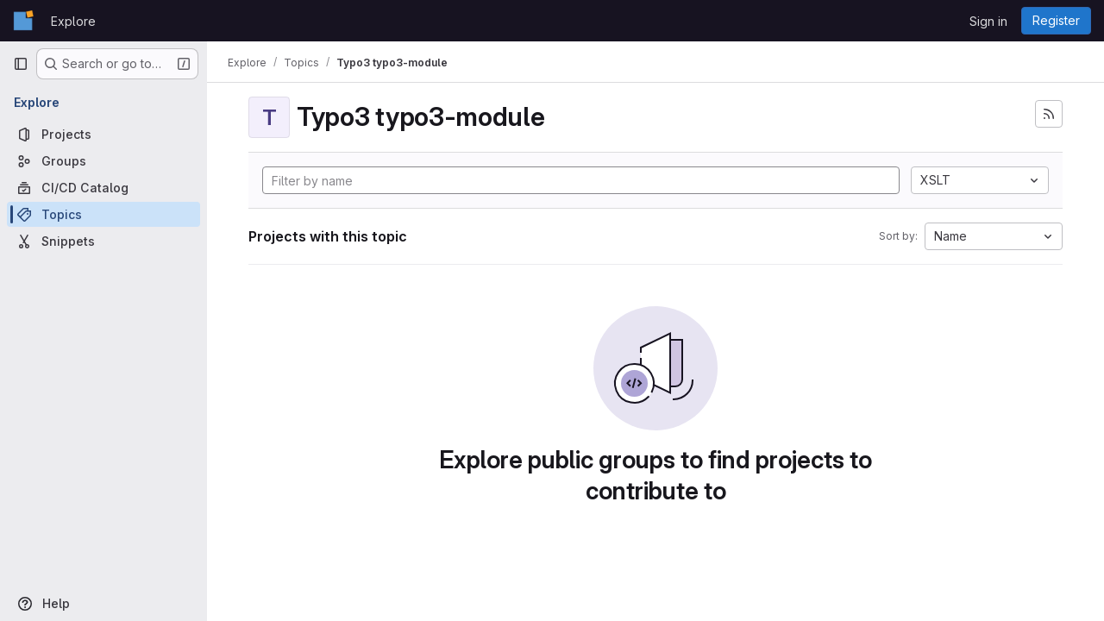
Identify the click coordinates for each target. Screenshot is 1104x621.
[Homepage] (23, 20)
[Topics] (103, 214)
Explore (73, 21)
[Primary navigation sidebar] (20, 64)
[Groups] (103, 160)
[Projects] (103, 134)
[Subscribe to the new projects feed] (1049, 114)
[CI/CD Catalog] (103, 187)
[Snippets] (103, 241)
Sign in (988, 21)
